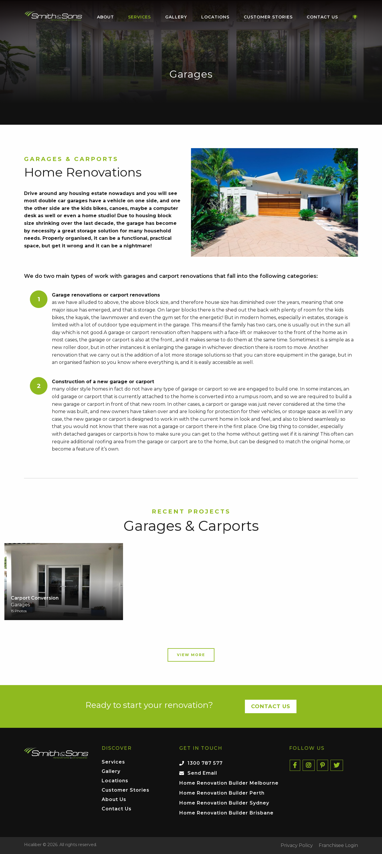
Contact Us (322, 17)
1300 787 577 (205, 763)
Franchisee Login (338, 845)
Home (53, 16)
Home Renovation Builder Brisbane (226, 813)
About (105, 17)
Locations (215, 17)
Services (139, 17)
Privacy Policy (297, 845)
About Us (114, 799)
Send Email (202, 773)
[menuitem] (53, 17)
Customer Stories (268, 17)
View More (191, 655)
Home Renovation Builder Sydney (224, 803)
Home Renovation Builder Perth (222, 793)
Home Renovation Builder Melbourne (229, 783)
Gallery (176, 17)
